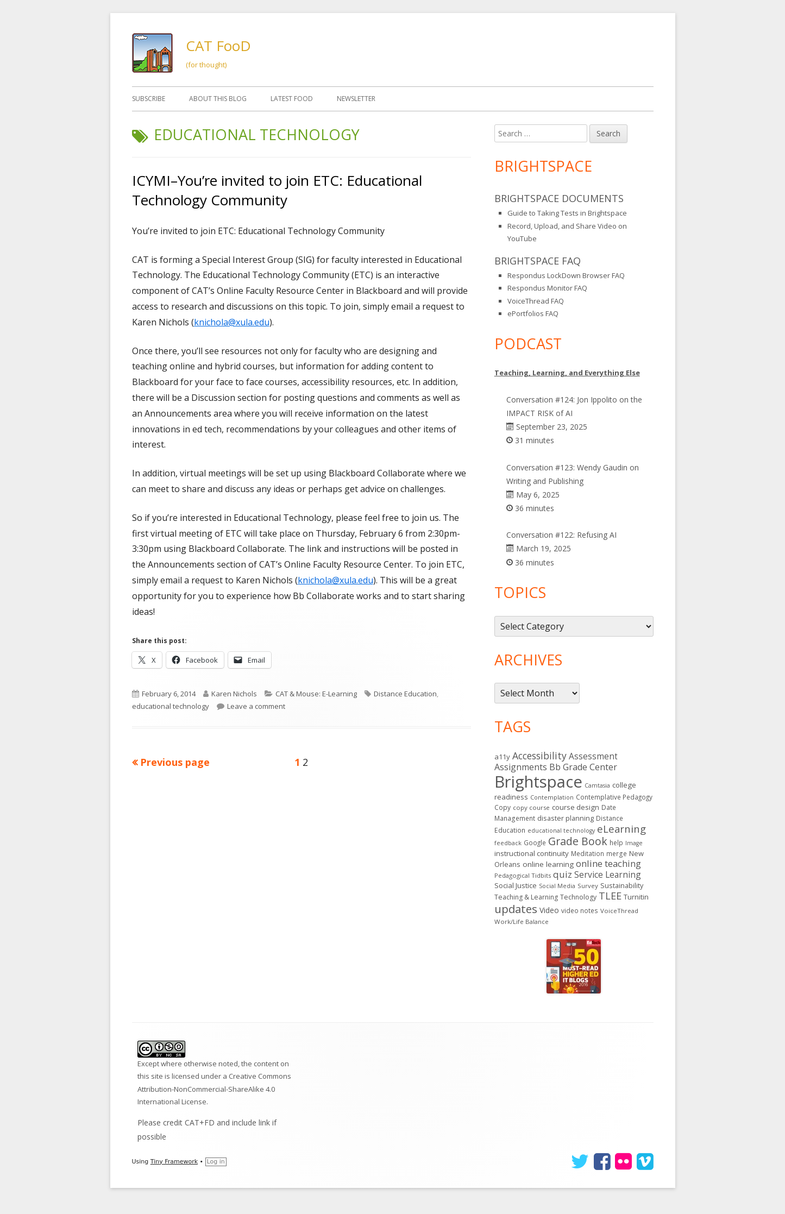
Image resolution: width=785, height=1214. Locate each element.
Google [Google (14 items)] (535, 842)
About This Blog (218, 98)
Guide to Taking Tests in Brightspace (567, 213)
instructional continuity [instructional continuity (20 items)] (531, 853)
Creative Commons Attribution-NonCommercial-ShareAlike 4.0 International (214, 1088)
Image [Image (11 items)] (634, 843)
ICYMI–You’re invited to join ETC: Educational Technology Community (277, 190)
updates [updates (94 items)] (515, 908)
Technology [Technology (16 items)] (578, 897)
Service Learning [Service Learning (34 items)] (607, 874)
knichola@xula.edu (231, 322)
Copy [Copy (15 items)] (502, 807)
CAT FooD (218, 45)
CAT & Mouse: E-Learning (316, 694)
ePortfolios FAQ (532, 313)
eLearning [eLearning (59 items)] (621, 828)
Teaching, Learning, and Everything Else (567, 373)
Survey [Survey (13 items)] (587, 886)
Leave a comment (256, 706)
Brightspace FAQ (537, 260)
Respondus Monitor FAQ (547, 288)
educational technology (170, 706)
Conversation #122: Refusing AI (561, 535)
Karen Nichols (234, 694)
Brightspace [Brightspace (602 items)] (538, 781)
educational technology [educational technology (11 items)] (561, 830)
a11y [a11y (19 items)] (502, 757)
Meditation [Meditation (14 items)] (587, 853)
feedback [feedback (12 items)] (508, 843)
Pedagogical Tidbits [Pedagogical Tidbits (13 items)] (522, 875)
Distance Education (405, 694)
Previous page (175, 762)
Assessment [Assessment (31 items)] (593, 756)
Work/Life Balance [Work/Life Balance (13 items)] (521, 921)
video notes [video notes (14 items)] (579, 910)
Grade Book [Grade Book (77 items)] (577, 841)
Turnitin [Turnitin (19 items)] (636, 897)
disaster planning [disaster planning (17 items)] (565, 818)
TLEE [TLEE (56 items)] (610, 895)
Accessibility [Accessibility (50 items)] (539, 755)
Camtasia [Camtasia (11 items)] (597, 785)
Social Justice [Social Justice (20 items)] (515, 885)
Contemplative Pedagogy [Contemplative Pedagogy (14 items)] (614, 796)
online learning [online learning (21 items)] (548, 864)
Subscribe (148, 98)
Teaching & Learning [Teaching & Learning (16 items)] (526, 897)
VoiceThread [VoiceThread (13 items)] (619, 911)
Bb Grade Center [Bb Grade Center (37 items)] (583, 767)
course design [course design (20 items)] (575, 807)
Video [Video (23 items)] (549, 910)
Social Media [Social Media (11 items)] (557, 886)
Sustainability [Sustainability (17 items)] (621, 885)
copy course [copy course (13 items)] (531, 807)
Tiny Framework (174, 1161)
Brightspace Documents (559, 198)
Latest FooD (292, 98)
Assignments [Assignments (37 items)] (520, 767)
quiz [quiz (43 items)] (562, 874)
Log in (216, 1161)
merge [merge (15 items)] (616, 853)
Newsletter (356, 98)
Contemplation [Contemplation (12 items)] (552, 797)
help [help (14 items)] (616, 842)
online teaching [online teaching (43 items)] (608, 863)
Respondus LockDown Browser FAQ (566, 275)
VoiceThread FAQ (535, 301)
